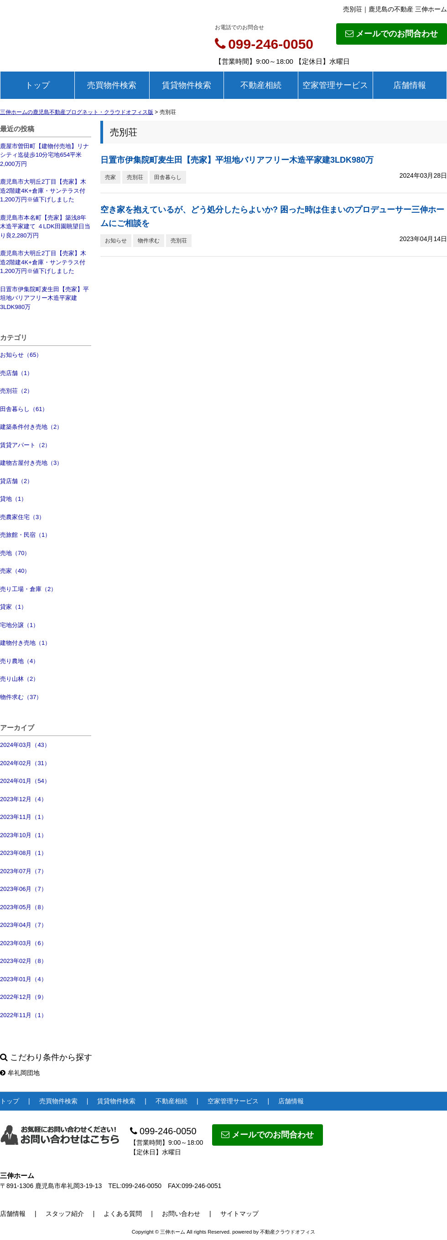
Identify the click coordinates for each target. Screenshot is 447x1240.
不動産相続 (260, 85)
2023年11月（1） (23, 816)
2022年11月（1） (23, 1015)
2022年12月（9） (23, 996)
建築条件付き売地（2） (31, 426)
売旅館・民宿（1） (25, 534)
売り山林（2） (19, 678)
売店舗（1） (16, 373)
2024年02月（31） (25, 763)
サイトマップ (239, 1213)
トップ (37, 85)
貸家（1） (13, 606)
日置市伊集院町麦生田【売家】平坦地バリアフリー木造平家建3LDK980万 (44, 298)
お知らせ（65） (21, 354)
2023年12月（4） (23, 799)
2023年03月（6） (23, 943)
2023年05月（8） (23, 907)
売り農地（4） (19, 661)
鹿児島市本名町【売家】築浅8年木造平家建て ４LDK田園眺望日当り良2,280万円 (45, 226)
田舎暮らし (168, 177)
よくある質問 (123, 1213)
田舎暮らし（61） (24, 409)
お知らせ (116, 240)
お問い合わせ (181, 1213)
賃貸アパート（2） (25, 445)
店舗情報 (409, 85)
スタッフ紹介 (65, 1213)
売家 (110, 177)
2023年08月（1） (23, 852)
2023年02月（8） (23, 960)
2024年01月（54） (25, 780)
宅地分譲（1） (19, 625)
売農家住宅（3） (22, 517)
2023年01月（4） (23, 979)
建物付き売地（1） (25, 642)
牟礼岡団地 (20, 1072)
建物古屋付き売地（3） (31, 462)
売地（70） (15, 553)
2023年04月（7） (23, 924)
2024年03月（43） (25, 744)
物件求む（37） (21, 697)
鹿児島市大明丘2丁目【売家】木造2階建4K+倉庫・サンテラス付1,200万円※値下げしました (43, 190)
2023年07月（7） (23, 871)
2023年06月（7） (23, 888)
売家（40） (15, 570)
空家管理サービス (335, 85)
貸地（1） (13, 498)
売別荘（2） (16, 390)
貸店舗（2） (16, 481)
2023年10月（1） (23, 835)
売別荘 (135, 177)
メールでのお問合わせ (391, 33)
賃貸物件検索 (186, 85)
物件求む (149, 240)
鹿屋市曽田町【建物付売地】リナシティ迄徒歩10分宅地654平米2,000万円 (44, 155)
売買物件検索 (111, 85)
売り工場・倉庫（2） (28, 589)
